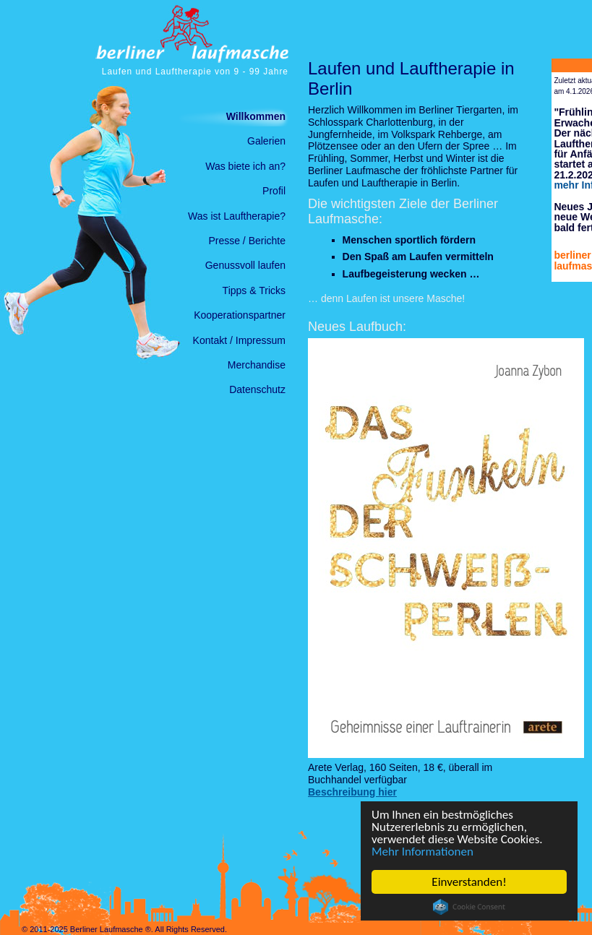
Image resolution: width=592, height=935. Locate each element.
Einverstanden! (469, 881)
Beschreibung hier (352, 792)
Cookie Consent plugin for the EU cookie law (469, 907)
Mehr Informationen (422, 851)
